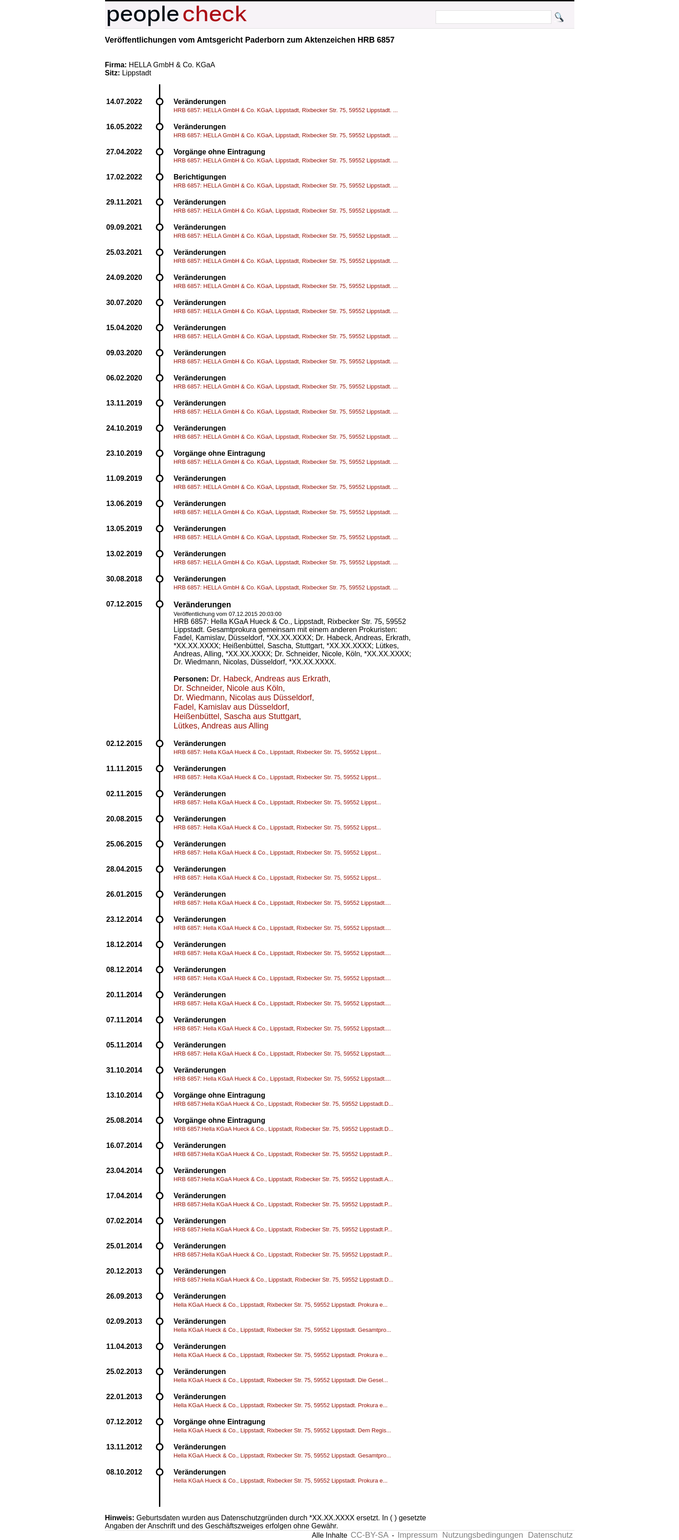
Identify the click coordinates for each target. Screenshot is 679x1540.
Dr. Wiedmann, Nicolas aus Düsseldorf (243, 697)
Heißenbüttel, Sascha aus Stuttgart (236, 716)
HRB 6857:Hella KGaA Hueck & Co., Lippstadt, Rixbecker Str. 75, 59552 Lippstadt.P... (283, 1154)
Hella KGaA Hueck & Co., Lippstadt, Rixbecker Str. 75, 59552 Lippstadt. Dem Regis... (282, 1430)
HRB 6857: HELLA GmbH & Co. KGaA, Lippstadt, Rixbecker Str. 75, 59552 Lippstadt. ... (286, 110)
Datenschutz (550, 1535)
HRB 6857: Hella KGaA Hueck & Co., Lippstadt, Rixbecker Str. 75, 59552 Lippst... (277, 752)
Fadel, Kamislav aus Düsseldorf (230, 706)
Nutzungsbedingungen (482, 1535)
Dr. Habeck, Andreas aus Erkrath (269, 678)
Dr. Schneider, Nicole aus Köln (228, 688)
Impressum (417, 1535)
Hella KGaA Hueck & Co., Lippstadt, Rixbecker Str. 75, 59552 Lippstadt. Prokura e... (281, 1304)
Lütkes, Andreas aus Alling (221, 725)
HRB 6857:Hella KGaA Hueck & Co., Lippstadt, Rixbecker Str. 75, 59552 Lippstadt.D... (283, 1103)
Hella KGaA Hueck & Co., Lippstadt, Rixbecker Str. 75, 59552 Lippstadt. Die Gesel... (281, 1380)
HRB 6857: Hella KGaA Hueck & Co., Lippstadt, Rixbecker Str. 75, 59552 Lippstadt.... (282, 902)
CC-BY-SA (369, 1535)
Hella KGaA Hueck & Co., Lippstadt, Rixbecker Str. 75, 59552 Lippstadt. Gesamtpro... (282, 1329)
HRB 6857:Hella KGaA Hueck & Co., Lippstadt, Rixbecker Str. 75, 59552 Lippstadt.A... (283, 1179)
